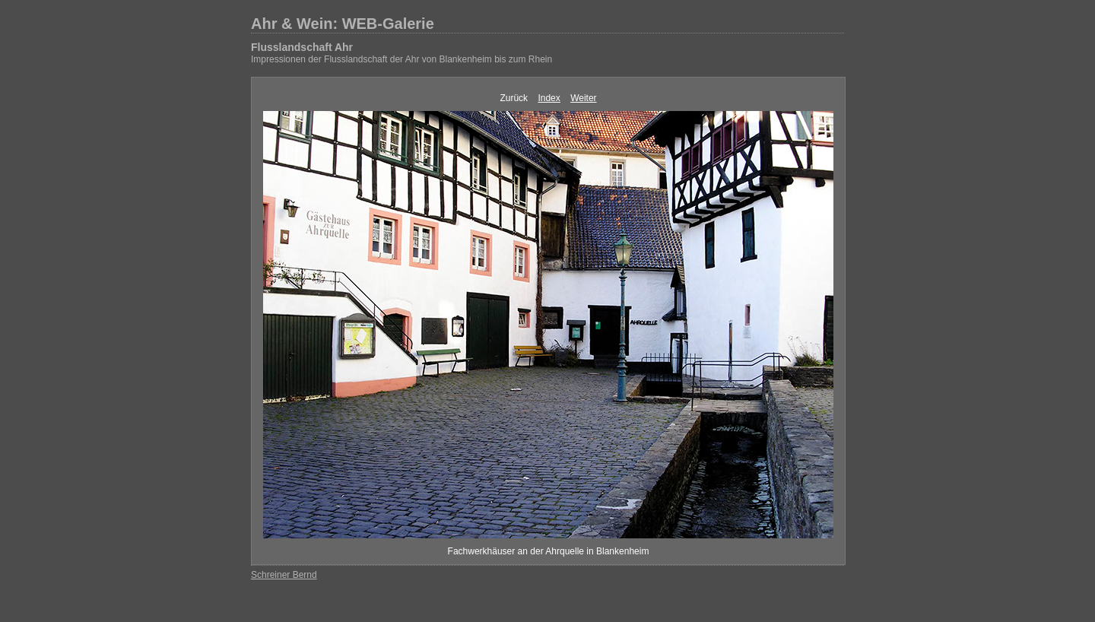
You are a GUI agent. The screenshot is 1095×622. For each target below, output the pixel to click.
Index (549, 98)
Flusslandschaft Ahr (302, 47)
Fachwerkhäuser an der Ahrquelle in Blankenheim (548, 551)
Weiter (583, 98)
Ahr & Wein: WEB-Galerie (342, 23)
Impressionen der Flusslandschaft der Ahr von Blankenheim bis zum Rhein (401, 59)
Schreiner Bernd (284, 575)
